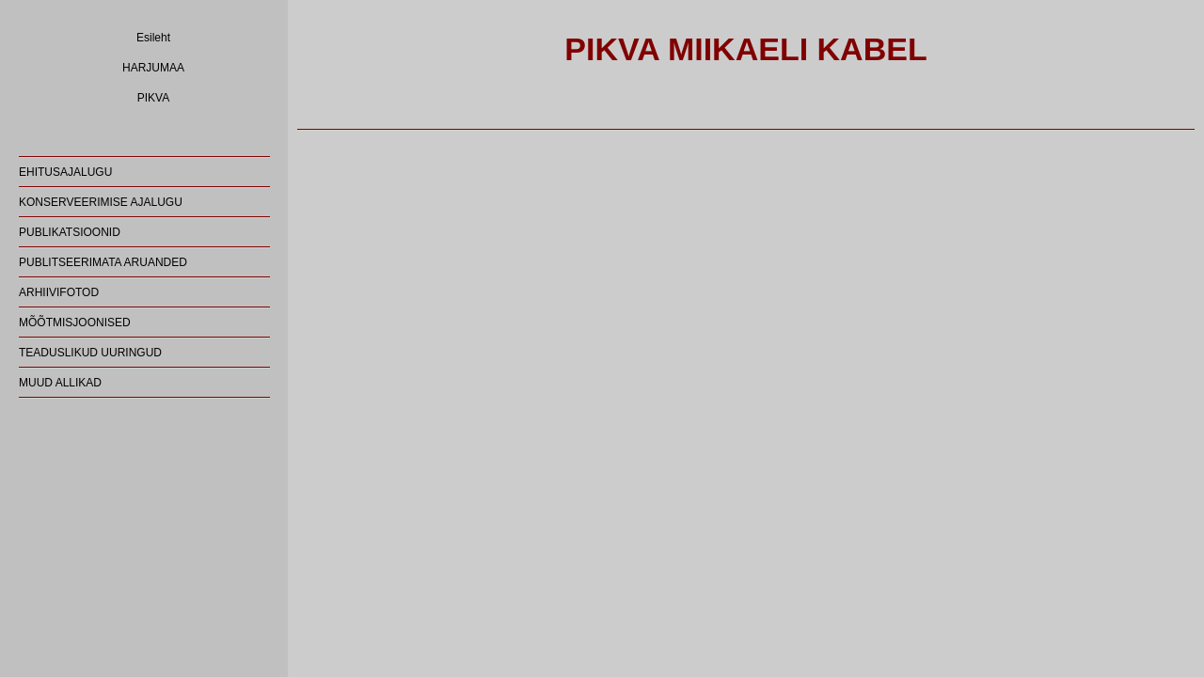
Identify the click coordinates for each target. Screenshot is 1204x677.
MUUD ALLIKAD (60, 382)
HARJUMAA (153, 67)
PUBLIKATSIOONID (69, 232)
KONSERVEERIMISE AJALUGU (100, 202)
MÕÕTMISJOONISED (75, 322)
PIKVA (153, 97)
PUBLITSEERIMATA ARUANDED (103, 262)
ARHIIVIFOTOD (59, 292)
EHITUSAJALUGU (65, 172)
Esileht (153, 37)
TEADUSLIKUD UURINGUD (90, 352)
